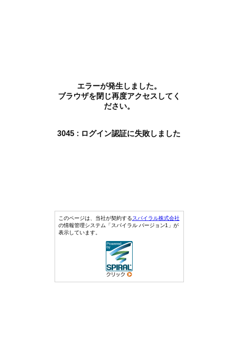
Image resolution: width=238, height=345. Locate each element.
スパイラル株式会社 (156, 218)
